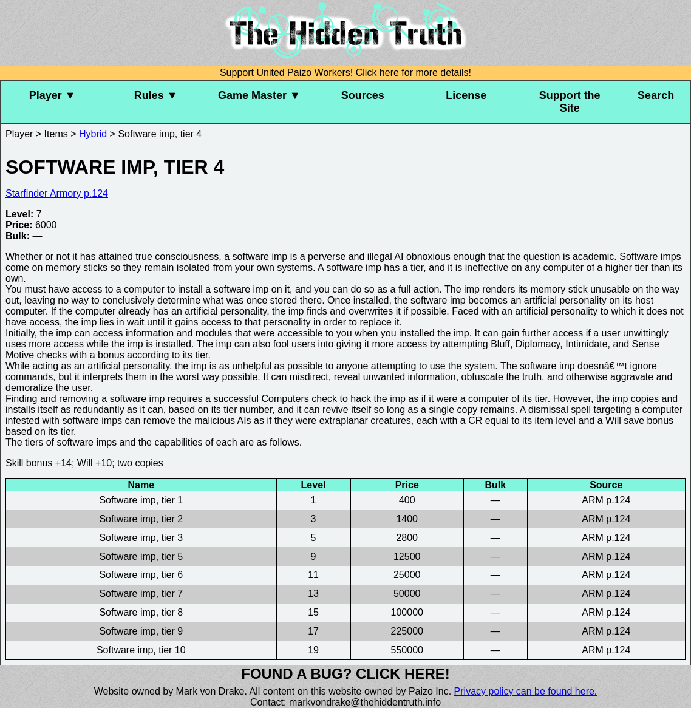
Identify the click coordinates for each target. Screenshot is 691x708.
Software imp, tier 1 (141, 500)
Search (656, 95)
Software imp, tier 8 (141, 612)
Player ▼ (52, 95)
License (466, 95)
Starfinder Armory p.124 (56, 193)
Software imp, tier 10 (141, 650)
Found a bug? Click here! (345, 673)
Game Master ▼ (259, 95)
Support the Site (570, 101)
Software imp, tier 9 (141, 631)
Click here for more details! (413, 72)
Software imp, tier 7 (141, 593)
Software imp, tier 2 (141, 519)
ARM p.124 (606, 500)
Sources (362, 95)
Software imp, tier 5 (141, 556)
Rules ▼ (156, 95)
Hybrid (93, 134)
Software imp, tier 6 (141, 575)
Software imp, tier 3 (141, 538)
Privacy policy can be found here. (525, 691)
